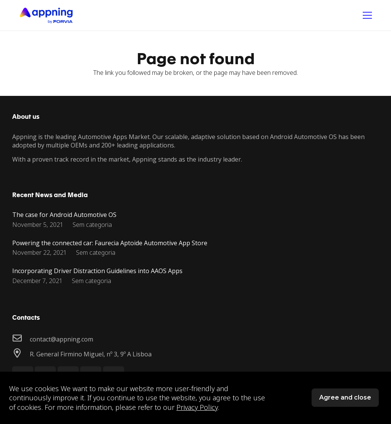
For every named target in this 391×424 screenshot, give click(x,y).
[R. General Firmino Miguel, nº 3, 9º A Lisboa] (21, 353)
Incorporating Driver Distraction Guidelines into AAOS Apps (97, 271)
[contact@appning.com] (21, 339)
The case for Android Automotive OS (64, 214)
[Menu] (367, 15)
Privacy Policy (197, 407)
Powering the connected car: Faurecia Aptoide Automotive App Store (109, 243)
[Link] (46, 15)
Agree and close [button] (345, 397)
